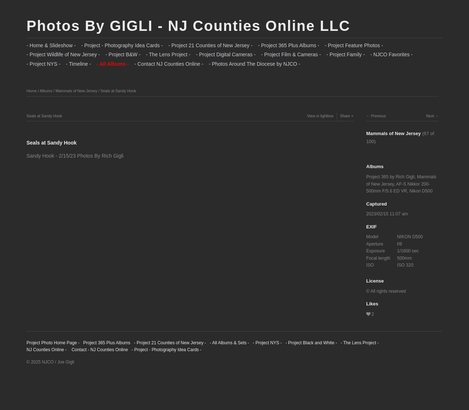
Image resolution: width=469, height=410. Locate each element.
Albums (46, 91)
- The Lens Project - (168, 54)
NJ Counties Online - (47, 349)
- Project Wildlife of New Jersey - (63, 54)
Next (430, 116)
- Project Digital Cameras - (225, 54)
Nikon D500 (421, 191)
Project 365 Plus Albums (106, 342)
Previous (378, 116)
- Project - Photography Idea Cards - (122, 45)
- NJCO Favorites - (391, 54)
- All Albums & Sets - (229, 342)
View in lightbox (320, 116)
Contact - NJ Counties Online (99, 349)
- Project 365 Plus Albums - (288, 45)
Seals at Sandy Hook (118, 91)
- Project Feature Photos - (354, 45)
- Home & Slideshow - (51, 45)
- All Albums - (113, 64)
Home (32, 91)
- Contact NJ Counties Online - (168, 64)
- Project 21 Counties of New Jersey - (210, 45)
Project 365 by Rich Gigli (390, 176)
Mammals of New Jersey (76, 91)
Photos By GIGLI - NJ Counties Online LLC (188, 26)
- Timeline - (78, 64)
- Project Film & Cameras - (291, 54)
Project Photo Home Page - (53, 342)
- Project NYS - (43, 64)
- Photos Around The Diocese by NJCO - (254, 64)
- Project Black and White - (311, 342)
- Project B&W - (122, 54)
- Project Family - (346, 54)
